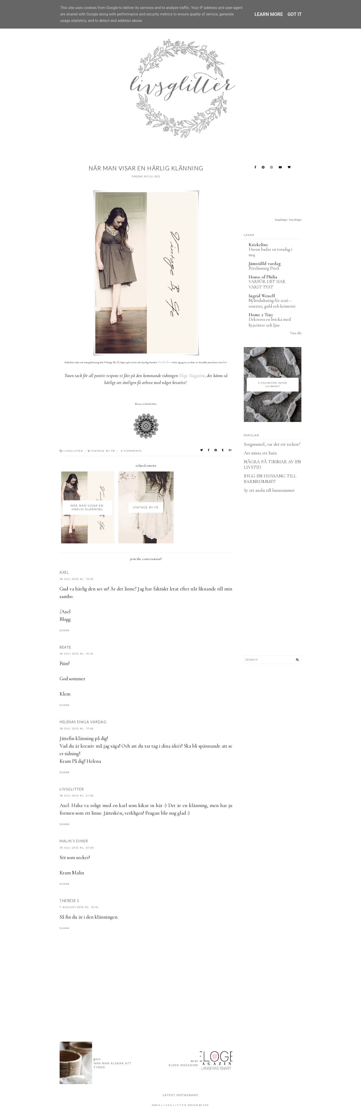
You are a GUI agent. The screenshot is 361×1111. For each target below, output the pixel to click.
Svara (65, 630)
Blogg (65, 619)
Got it (295, 14)
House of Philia (263, 277)
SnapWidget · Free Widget (288, 220)
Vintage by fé (103, 450)
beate (65, 647)
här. (225, 362)
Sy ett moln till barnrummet (269, 490)
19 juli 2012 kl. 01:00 (77, 847)
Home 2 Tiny (261, 315)
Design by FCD (198, 1105)
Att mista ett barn (260, 453)
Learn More (268, 14)
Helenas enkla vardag (83, 722)
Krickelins (258, 245)
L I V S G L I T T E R (173, 1105)
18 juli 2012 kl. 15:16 (76, 653)
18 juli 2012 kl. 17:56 (77, 728)
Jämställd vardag (265, 263)
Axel (64, 572)
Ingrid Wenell (262, 296)
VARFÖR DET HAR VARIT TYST (267, 284)
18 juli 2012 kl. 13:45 (76, 579)
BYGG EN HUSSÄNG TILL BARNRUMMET (270, 478)
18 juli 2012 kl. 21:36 (77, 795)
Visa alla (295, 333)
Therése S (69, 901)
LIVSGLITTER (72, 789)
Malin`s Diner (74, 841)
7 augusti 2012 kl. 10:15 (79, 907)
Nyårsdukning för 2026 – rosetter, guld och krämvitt (272, 303)
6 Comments (131, 450)
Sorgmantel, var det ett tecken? (272, 444)
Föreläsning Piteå (264, 268)
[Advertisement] (146, 1012)
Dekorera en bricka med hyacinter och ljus (270, 322)
